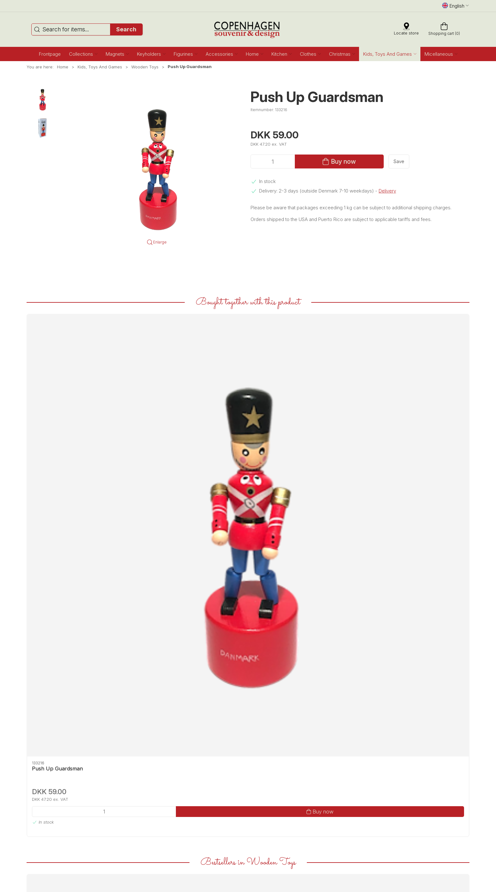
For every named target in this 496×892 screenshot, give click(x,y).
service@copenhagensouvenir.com (173, 801)
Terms (257, 815)
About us (259, 781)
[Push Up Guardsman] (68, 356)
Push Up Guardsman (57, 410)
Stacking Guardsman (326, 611)
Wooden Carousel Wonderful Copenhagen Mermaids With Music (67, 618)
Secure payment (266, 808)
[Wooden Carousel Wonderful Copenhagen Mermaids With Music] (68, 557)
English (455, 6)
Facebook (42, 781)
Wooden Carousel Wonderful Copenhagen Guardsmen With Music (158, 618)
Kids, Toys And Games (100, 66)
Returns (258, 801)
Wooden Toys (144, 66)
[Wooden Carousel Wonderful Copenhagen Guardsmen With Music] (158, 557)
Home (62, 66)
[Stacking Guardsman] (337, 557)
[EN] (248, 29)
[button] (83, 54)
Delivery (387, 191)
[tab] (243, 691)
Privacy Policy (264, 822)
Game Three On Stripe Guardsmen (417, 614)
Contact (258, 788)
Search (126, 29)
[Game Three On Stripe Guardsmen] (427, 557)
